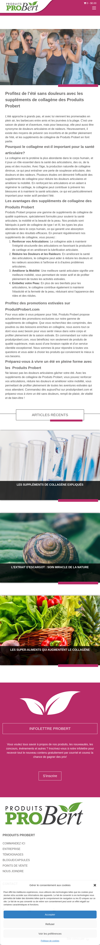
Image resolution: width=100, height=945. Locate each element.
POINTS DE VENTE (15, 865)
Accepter (50, 914)
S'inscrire (50, 776)
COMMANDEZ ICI (14, 843)
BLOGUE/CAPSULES (16, 860)
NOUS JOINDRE (13, 871)
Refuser (50, 924)
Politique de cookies (50, 941)
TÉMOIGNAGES (13, 854)
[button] (95, 885)
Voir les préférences (50, 933)
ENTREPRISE (11, 848)
